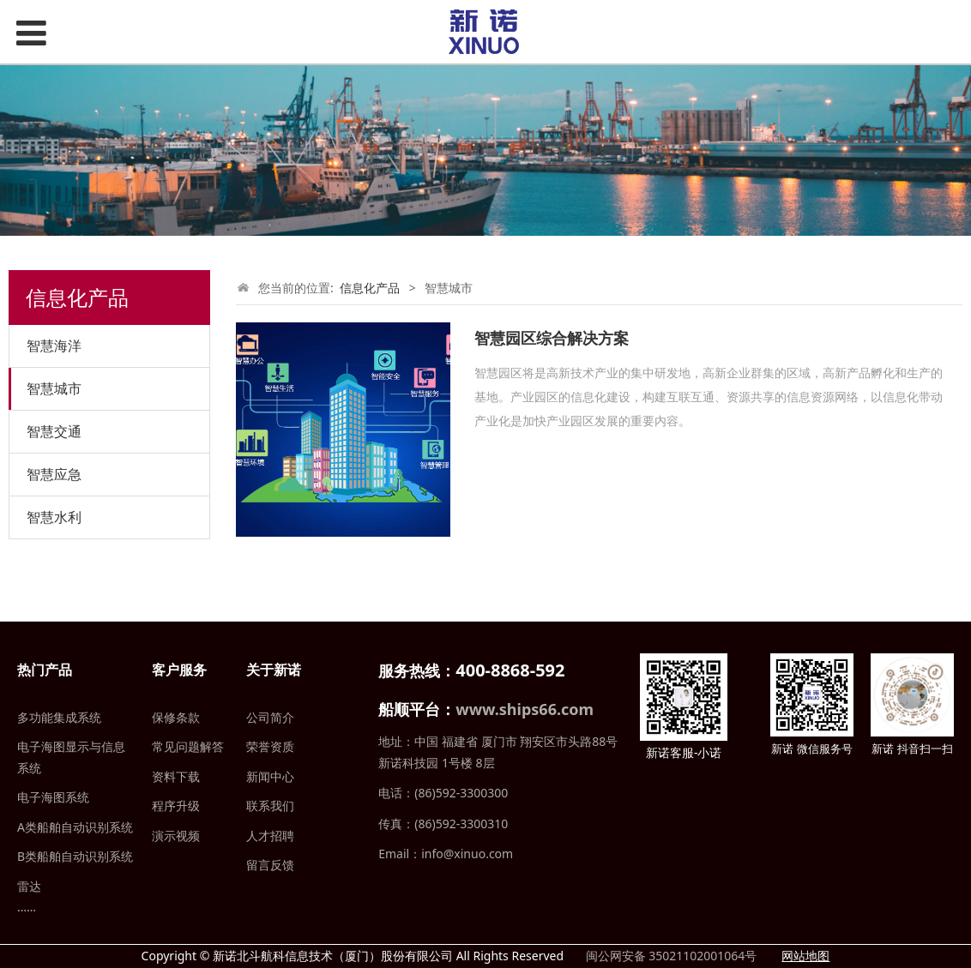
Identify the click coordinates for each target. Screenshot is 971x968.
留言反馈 (270, 865)
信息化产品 (370, 288)
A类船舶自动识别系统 (75, 827)
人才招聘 (270, 835)
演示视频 (176, 835)
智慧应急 (54, 474)
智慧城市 (54, 388)
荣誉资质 (270, 746)
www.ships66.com (524, 709)
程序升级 (176, 805)
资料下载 (176, 776)
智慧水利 (54, 517)
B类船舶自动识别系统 (75, 856)
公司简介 (270, 717)
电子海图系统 (53, 797)
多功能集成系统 (59, 717)
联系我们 (270, 805)
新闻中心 (270, 776)
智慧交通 (54, 431)
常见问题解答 (188, 746)
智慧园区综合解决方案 (551, 338)
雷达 (29, 886)
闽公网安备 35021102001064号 (669, 955)
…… (26, 907)
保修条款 (176, 717)
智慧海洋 (54, 345)
